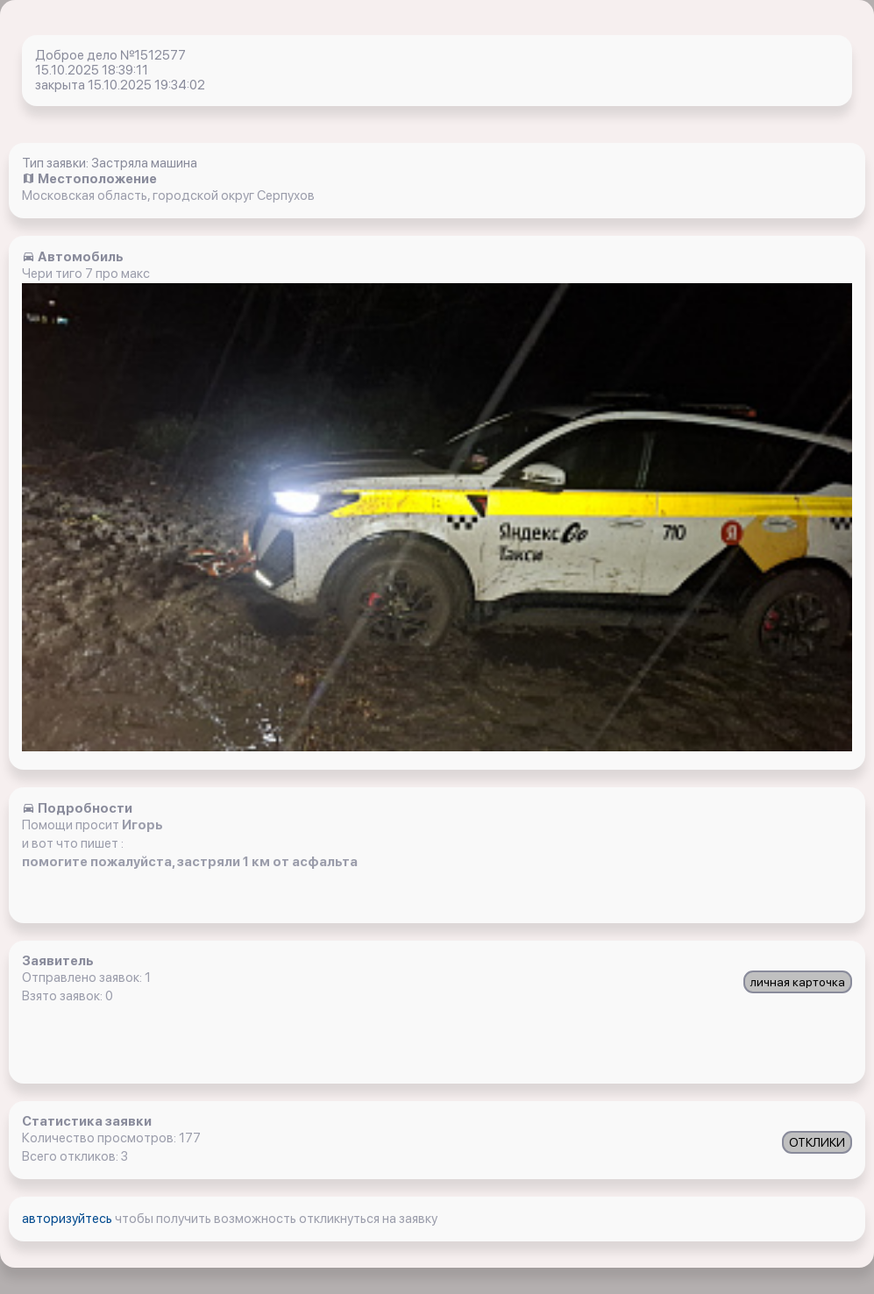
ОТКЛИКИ (817, 1142)
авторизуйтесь (68, 1218)
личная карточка (797, 982)
